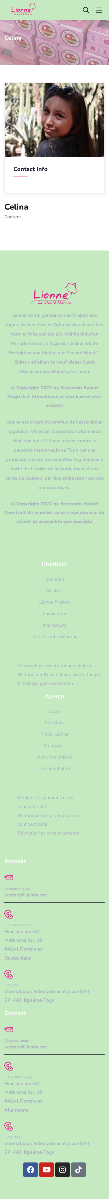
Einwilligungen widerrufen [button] (45, 683)
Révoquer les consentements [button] (48, 833)
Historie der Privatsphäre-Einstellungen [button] (59, 674)
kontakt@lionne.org (25, 895)
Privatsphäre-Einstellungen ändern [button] (54, 666)
